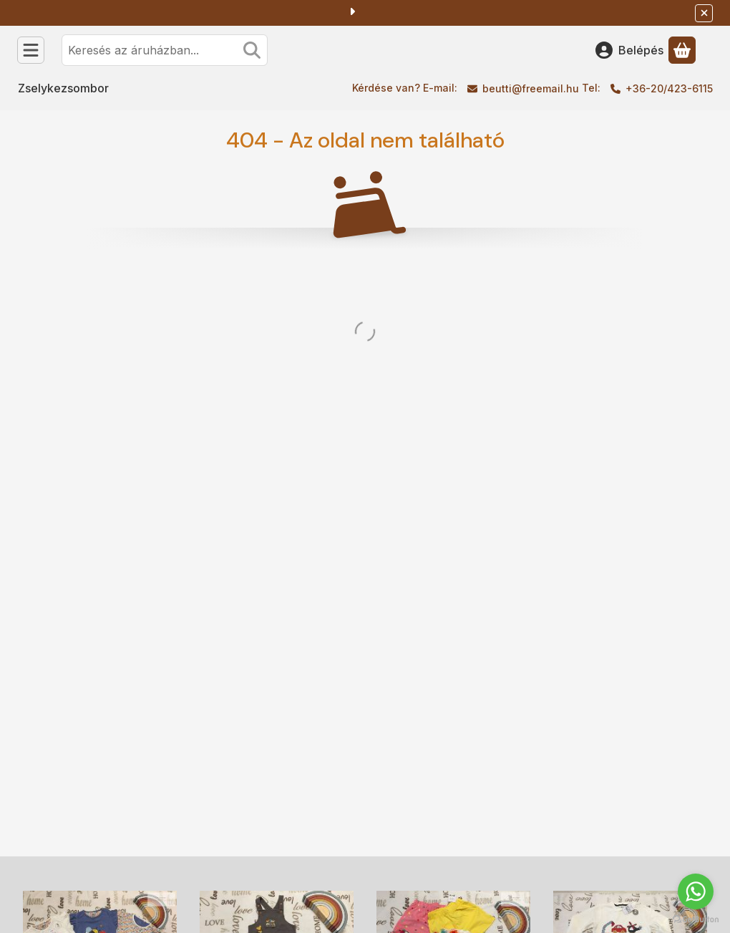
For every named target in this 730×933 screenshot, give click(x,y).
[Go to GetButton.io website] (696, 918)
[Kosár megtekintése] (682, 50)
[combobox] (165, 50)
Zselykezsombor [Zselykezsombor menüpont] (63, 88)
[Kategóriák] (30, 50)
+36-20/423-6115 (669, 88)
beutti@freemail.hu (530, 88)
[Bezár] (704, 13)
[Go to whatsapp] (696, 891)
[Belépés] (629, 50)
